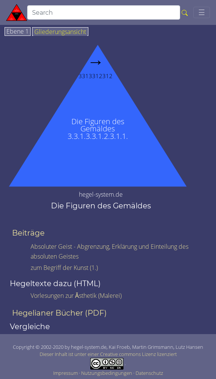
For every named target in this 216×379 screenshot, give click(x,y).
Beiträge (28, 232)
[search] (103, 12)
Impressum (66, 373)
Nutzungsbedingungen (107, 373)
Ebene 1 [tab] (17, 31)
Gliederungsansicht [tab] (60, 32)
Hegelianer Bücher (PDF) (59, 312)
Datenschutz (149, 373)
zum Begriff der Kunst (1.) (64, 267)
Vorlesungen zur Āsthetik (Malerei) (76, 295)
